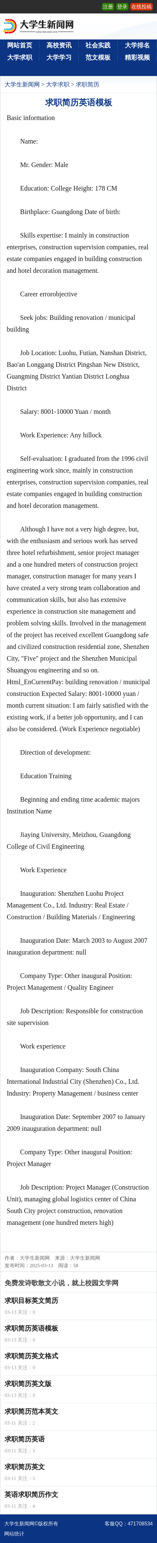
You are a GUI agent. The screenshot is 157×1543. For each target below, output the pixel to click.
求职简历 (87, 84)
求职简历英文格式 (31, 1356)
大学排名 (137, 45)
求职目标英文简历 (31, 1300)
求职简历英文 (25, 1466)
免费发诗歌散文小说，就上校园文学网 (61, 1283)
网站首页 (19, 45)
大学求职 (19, 57)
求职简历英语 (25, 1439)
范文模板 (98, 57)
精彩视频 (137, 57)
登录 (122, 7)
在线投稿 (141, 7)
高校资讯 (59, 45)
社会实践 (98, 45)
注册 (108, 7)
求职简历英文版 (28, 1383)
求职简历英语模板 (31, 1328)
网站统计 (14, 1534)
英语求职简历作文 (31, 1494)
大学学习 (59, 57)
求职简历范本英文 (31, 1411)
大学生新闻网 (22, 84)
